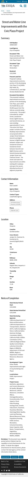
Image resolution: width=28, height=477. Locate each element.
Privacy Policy (5, 464)
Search (8, 11)
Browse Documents (20, 467)
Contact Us (19, 1)
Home (2, 11)
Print (21, 457)
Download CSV (5, 457)
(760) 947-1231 (14, 210)
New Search (14, 457)
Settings (24, 1)
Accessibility (18, 464)
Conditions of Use (19, 461)
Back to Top (5, 461)
